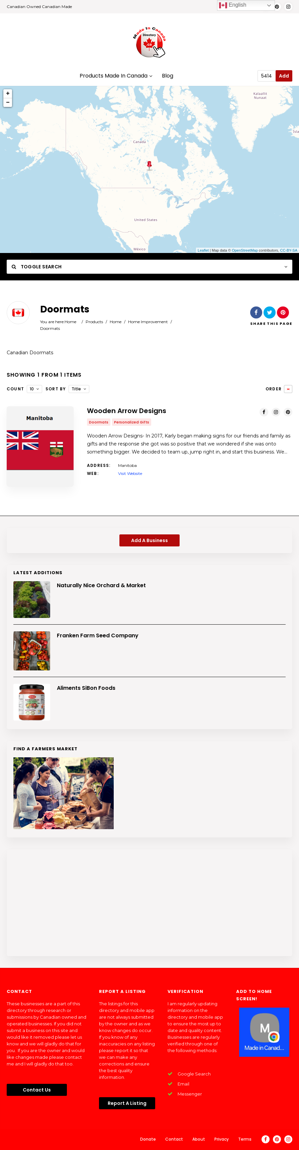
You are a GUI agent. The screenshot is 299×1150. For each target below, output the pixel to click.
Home (70, 321)
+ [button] (8, 94)
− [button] (8, 103)
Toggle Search (37, 266)
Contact (174, 1139)
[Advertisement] (149, 902)
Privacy (221, 1139)
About (198, 1139)
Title (76, 389)
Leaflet (203, 250)
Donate (148, 1139)
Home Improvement (148, 321)
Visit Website (130, 473)
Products (94, 321)
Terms (245, 1139)
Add (284, 76)
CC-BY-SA (288, 250)
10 (32, 389)
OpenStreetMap (245, 250)
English (232, 5)
